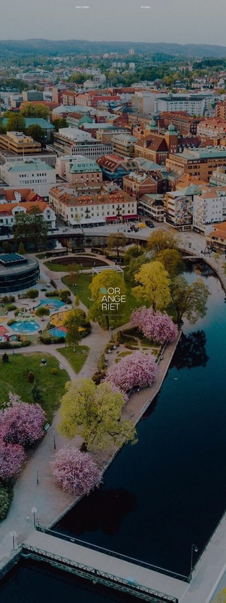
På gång (145, 7)
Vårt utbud (82, 7)
